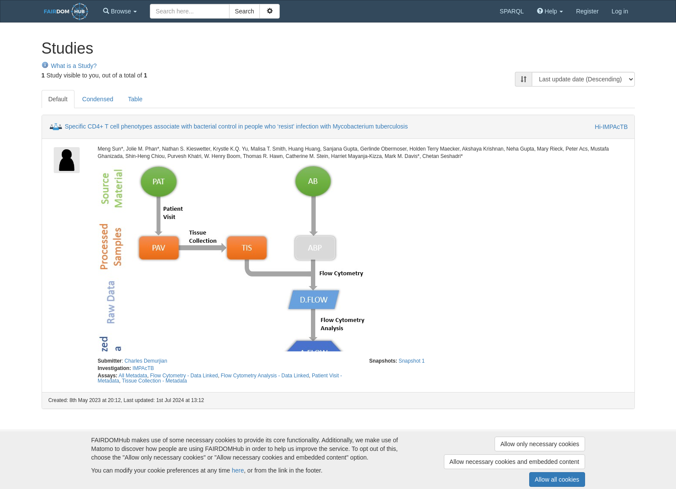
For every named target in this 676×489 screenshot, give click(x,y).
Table (135, 99)
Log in (619, 11)
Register (587, 11)
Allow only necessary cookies (539, 444)
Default (58, 99)
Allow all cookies (557, 479)
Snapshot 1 (412, 361)
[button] (120, 11)
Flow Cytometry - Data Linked (184, 376)
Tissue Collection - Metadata (154, 381)
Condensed (97, 99)
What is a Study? (69, 65)
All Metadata (133, 376)
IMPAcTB (143, 368)
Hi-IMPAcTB (611, 126)
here (238, 470)
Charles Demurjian (146, 361)
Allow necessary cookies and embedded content (514, 461)
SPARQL (512, 11)
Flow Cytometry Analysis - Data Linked (265, 376)
